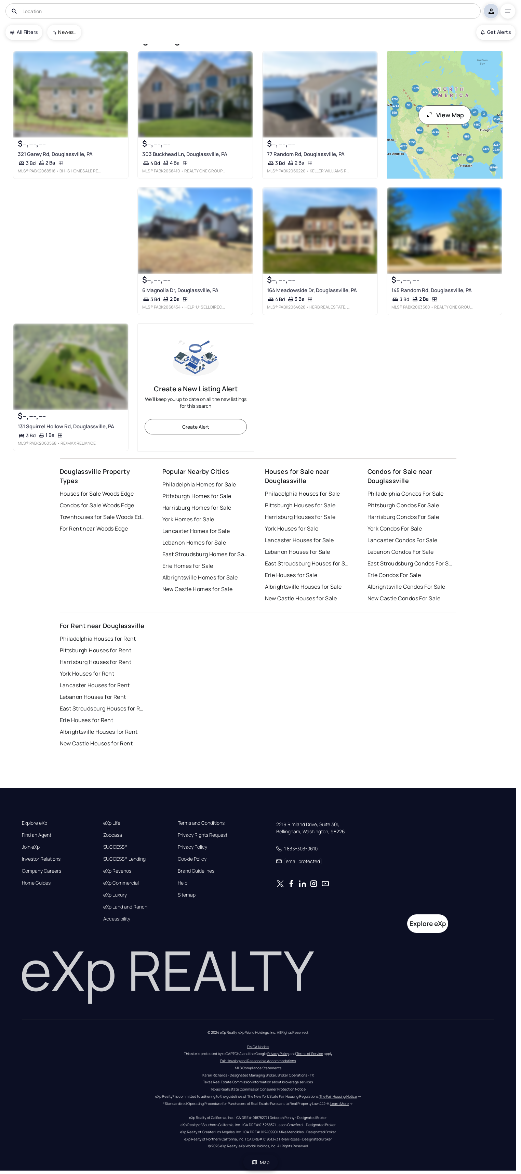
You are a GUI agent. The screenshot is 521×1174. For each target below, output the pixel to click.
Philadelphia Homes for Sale (199, 484)
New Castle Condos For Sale (404, 598)
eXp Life (111, 823)
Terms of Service (309, 1053)
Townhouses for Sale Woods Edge (102, 517)
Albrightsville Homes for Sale (200, 577)
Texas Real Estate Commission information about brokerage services (258, 1082)
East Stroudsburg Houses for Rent (102, 708)
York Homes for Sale (188, 519)
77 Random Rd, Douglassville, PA (305, 153)
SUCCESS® (115, 847)
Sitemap (187, 894)
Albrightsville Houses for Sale (303, 586)
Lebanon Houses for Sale (297, 552)
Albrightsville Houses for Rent (99, 731)
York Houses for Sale (292, 528)
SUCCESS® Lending (124, 859)
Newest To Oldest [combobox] (67, 32)
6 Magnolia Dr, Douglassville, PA (180, 290)
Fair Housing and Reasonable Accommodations (258, 1060)
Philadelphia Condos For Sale (406, 493)
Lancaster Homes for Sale (196, 531)
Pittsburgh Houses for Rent (95, 650)
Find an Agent (36, 835)
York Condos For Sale (395, 528)
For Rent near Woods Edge (94, 528)
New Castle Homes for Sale (197, 589)
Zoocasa (112, 835)
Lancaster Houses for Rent (95, 685)
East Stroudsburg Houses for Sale (307, 563)
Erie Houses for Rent (86, 720)
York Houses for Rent (87, 673)
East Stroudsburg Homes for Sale (205, 554)
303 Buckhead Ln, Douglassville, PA (184, 153)
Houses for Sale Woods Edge (97, 493)
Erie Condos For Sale (394, 575)
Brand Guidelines (196, 871)
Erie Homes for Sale (187, 566)
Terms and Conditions (201, 823)
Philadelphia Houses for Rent (98, 638)
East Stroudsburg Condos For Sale (410, 563)
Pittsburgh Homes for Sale (196, 496)
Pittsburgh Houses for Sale (300, 505)
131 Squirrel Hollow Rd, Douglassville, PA (66, 426)
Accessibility (116, 918)
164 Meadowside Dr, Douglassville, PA (312, 290)
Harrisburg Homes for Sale (196, 507)
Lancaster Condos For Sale (403, 540)
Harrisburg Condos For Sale (403, 517)
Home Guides (36, 882)
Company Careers (41, 871)
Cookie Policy (192, 859)
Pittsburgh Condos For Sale (403, 505)
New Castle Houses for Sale (301, 598)
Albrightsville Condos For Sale (406, 586)
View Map (445, 115)
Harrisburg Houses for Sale (300, 517)
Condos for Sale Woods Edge (97, 505)
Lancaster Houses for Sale (299, 540)
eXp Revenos (117, 871)
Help (182, 882)
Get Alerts (496, 32)
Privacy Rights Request (202, 835)
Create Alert (195, 426)
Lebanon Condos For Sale (401, 552)
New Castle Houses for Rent (96, 743)
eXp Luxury (115, 894)
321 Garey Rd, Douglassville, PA (55, 153)
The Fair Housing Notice (338, 1096)
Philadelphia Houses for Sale (302, 493)
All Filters (24, 32)
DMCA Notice (258, 1046)
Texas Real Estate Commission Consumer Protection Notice (258, 1089)
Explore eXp (34, 823)
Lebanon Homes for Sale (194, 542)
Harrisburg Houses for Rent (95, 662)
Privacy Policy (192, 847)
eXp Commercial (121, 882)
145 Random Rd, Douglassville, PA (431, 290)
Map (260, 1162)
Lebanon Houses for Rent (93, 697)
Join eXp (31, 847)
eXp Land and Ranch (125, 906)
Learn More (339, 1103)
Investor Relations (41, 859)
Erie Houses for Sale (291, 575)
